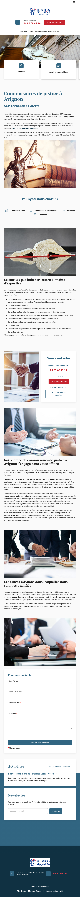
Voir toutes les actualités (59, 766)
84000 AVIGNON (40, 32)
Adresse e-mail (15, 703)
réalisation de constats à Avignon (24, 128)
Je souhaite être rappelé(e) (58, 393)
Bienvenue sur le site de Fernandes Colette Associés (32, 774)
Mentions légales (34, 891)
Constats (21, 72)
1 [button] (36, 83)
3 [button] (43, 83)
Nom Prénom (14, 681)
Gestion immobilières (58, 72)
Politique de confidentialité (53, 891)
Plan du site (21, 891)
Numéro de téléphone (16, 692)
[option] (40, 51)
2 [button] (40, 83)
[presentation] (24, 736)
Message (13, 714)
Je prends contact (54, 22)
